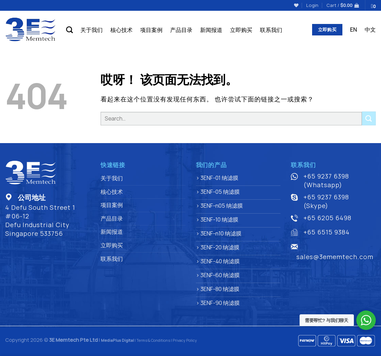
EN (353, 29)
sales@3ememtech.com (334, 256)
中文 (370, 29)
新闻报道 (211, 30)
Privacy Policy (185, 340)
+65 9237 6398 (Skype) (326, 201)
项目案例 (151, 30)
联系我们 (271, 30)
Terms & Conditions (153, 340)
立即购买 (241, 30)
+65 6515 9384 (326, 232)
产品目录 (181, 30)
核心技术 (121, 30)
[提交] (369, 118)
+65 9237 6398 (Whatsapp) (326, 180)
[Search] (69, 29)
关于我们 (91, 30)
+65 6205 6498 (327, 218)
